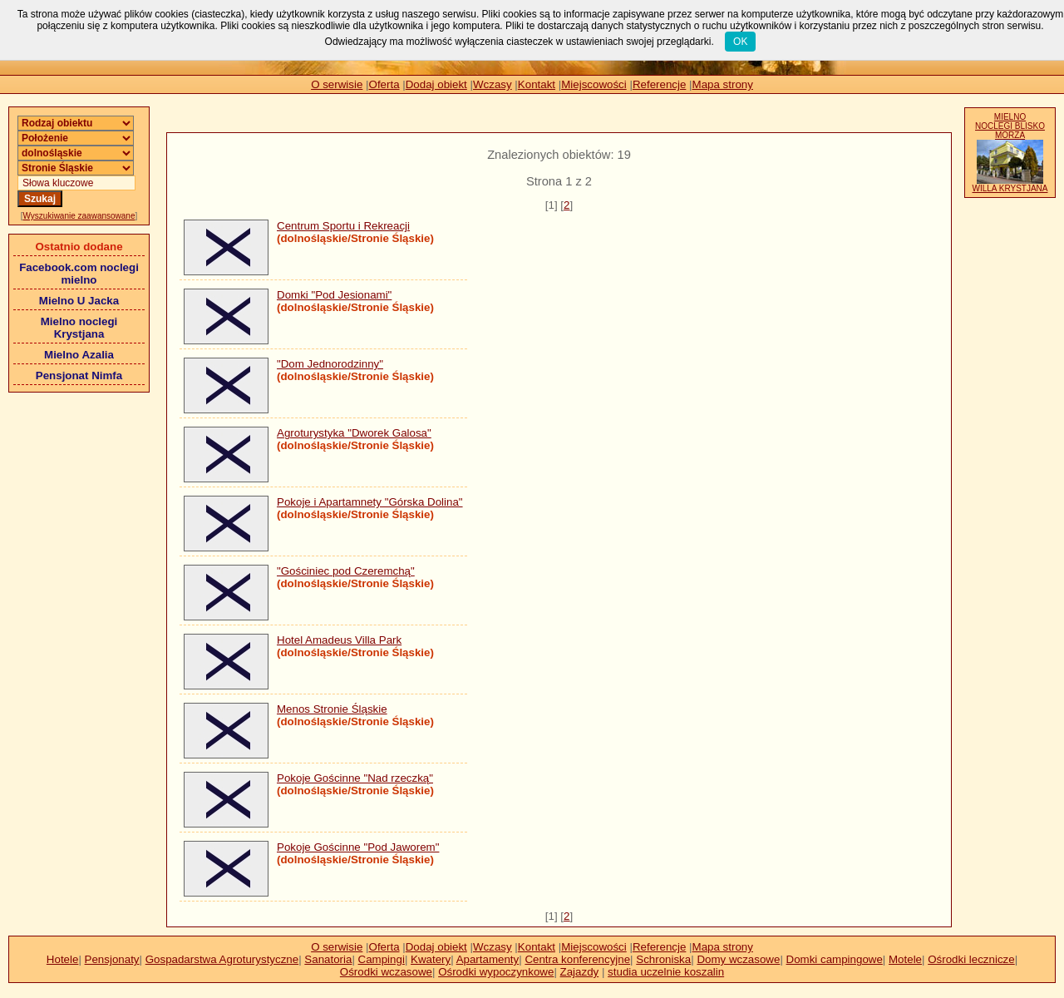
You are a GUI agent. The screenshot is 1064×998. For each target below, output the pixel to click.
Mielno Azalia (79, 354)
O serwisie (336, 84)
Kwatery (431, 959)
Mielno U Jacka (79, 300)
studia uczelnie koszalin (666, 972)
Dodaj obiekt (436, 84)
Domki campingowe (834, 959)
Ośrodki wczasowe (386, 972)
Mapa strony (722, 84)
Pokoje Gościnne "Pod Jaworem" (358, 847)
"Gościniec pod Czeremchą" (346, 571)
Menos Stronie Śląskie (332, 709)
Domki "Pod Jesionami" (334, 295)
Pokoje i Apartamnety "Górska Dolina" (370, 502)
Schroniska (663, 959)
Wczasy (492, 84)
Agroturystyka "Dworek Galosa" (354, 433)
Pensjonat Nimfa (79, 375)
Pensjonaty (112, 959)
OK (740, 41)
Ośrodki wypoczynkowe (496, 972)
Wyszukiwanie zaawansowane (79, 215)
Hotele (63, 959)
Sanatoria (328, 959)
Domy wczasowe (738, 959)
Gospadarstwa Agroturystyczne (221, 959)
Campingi (381, 959)
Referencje (659, 84)
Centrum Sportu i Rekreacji (343, 226)
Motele (905, 959)
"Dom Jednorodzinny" (330, 364)
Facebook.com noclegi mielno (79, 273)
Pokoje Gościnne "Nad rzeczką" (355, 778)
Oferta (384, 84)
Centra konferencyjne (577, 959)
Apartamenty (488, 959)
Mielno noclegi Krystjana (79, 327)
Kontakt (536, 84)
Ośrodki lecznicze (971, 959)
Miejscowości (594, 84)
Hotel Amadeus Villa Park (339, 640)
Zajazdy (579, 972)
